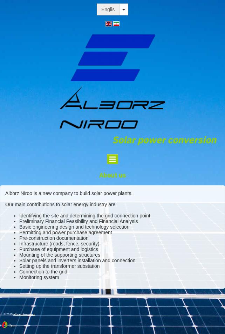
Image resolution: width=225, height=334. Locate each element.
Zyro (12, 325)
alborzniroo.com (24, 314)
